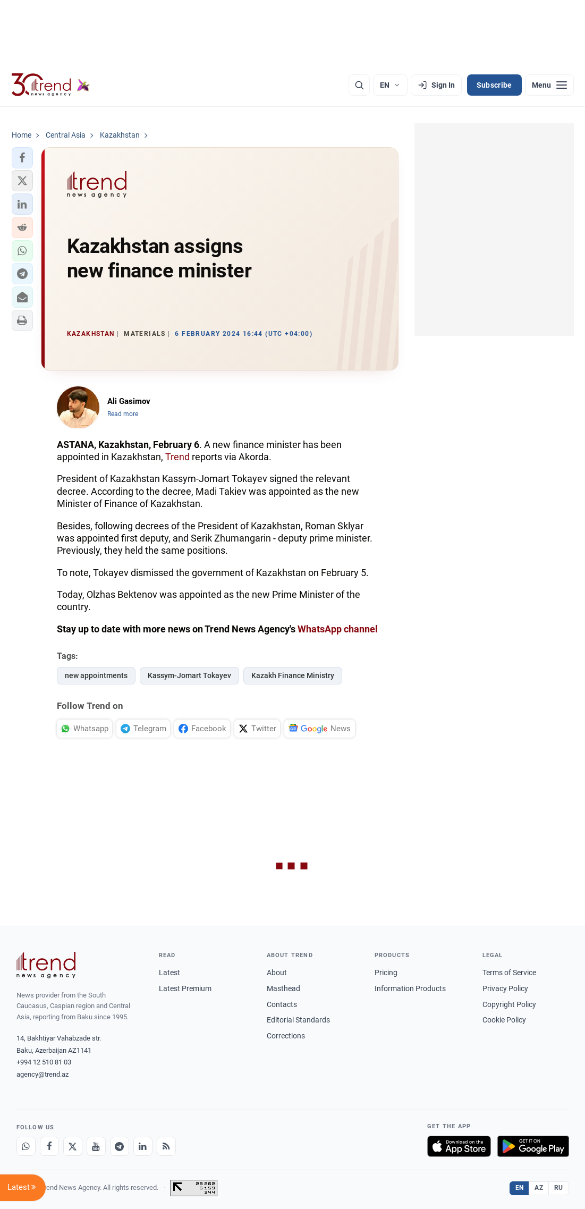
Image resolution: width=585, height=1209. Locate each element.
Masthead (283, 988)
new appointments (96, 675)
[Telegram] (119, 1146)
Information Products (410, 988)
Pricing (386, 972)
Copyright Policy (509, 1004)
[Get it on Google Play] (533, 1146)
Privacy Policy (505, 988)
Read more (122, 414)
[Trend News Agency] (46, 965)
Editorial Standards (298, 1020)
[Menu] (549, 85)
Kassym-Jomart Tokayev (189, 675)
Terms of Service (509, 972)
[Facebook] (49, 1146)
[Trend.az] (51, 85)
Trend (177, 456)
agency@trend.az (42, 1074)
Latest (169, 972)
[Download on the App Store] (459, 1146)
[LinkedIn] (142, 1146)
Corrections (286, 1036)
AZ (539, 1187)
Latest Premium (185, 988)
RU (558, 1187)
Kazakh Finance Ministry (292, 675)
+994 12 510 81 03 (43, 1062)
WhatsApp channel (338, 629)
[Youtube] (96, 1146)
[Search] (359, 85)
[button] (22, 158)
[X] (72, 1146)
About (277, 972)
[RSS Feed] (166, 1146)
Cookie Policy (504, 1020)
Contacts (282, 1004)
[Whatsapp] (26, 1146)
